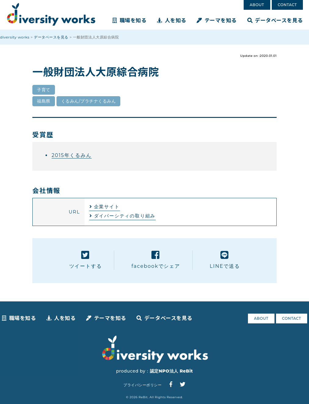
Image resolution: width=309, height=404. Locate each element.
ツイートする (85, 259)
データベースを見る (275, 20)
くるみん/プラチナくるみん (88, 101)
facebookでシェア (155, 259)
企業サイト (107, 206)
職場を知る (129, 20)
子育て (43, 90)
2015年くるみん (72, 155)
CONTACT (287, 4)
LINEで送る (225, 259)
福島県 (43, 101)
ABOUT (257, 4)
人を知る (171, 20)
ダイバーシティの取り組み (125, 216)
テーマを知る (217, 20)
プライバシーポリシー (142, 385)
